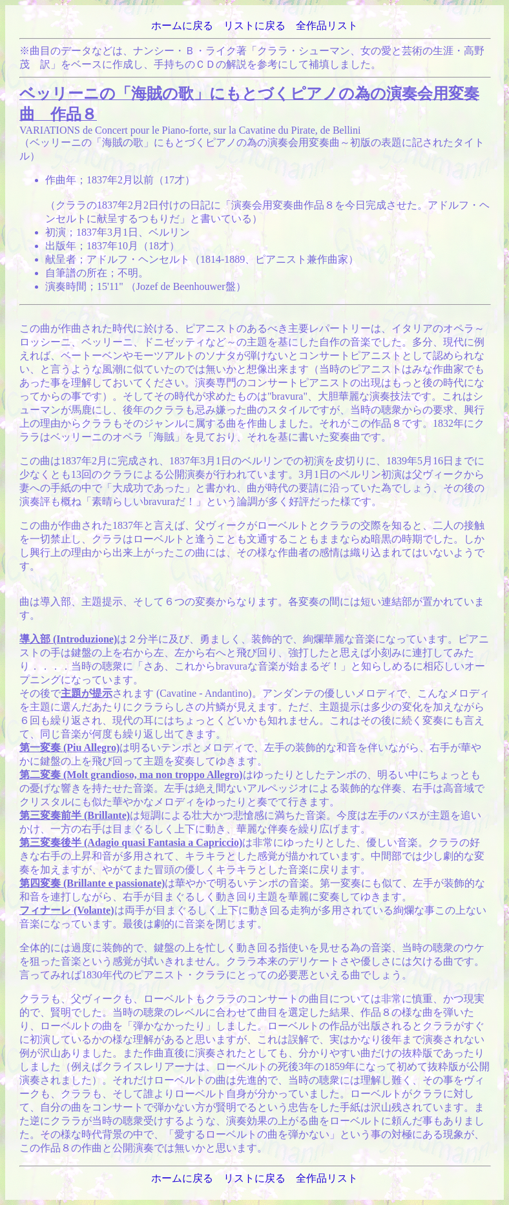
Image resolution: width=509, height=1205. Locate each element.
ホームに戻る (182, 25)
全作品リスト (327, 25)
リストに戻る (254, 25)
